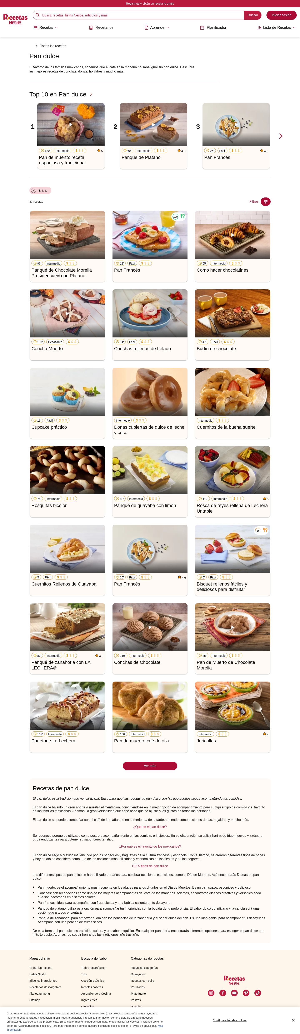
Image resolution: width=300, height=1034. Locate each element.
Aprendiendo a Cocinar (96, 993)
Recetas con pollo (142, 980)
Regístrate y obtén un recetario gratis (150, 3)
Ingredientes (89, 1000)
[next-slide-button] (281, 136)
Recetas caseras (92, 987)
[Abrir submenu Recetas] (46, 27)
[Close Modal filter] (266, 201)
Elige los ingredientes (43, 980)
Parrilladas (138, 987)
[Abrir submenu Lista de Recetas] (276, 27)
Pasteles (136, 1006)
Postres (136, 1000)
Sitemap (34, 1000)
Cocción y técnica (92, 980)
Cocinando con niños (95, 1013)
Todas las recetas (53, 46)
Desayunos (138, 974)
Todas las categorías (144, 967)
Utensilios (87, 1006)
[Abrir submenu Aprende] (156, 27)
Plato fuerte (138, 993)
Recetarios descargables (45, 987)
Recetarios (101, 27)
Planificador (213, 27)
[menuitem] (46, 29)
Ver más (150, 766)
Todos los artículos (93, 967)
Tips (84, 974)
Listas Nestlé (37, 974)
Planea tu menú (39, 993)
